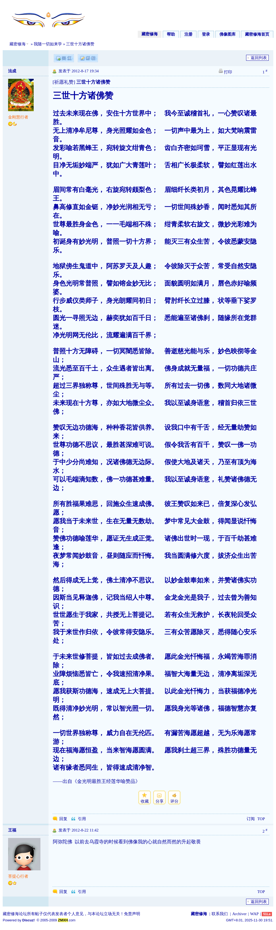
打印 (228, 72)
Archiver (239, 914)
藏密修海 (150, 34)
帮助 (171, 34)
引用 (82, 819)
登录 (206, 34)
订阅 (251, 819)
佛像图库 (227, 34)
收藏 (145, 801)
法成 (12, 71)
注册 (188, 34)
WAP (254, 914)
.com (66, 920)
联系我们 (220, 914)
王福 (12, 830)
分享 (160, 801)
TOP (261, 819)
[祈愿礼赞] (64, 82)
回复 (63, 819)
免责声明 (132, 914)
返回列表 (259, 58)
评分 (174, 801)
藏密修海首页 (257, 34)
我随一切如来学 (48, 44)
